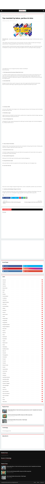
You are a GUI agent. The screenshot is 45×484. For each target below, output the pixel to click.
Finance (23, 312)
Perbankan (23, 356)
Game (23, 316)
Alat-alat (23, 279)
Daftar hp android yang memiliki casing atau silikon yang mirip (20, 414)
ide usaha (23, 328)
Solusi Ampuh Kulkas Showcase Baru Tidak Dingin (17, 419)
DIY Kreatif (23, 304)
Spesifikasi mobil (23, 379)
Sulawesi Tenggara (23, 383)
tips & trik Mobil (23, 395)
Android (6, 194)
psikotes (23, 363)
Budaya (23, 294)
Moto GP (23, 350)
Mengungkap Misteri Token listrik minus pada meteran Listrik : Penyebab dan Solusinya (25, 409)
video (23, 399)
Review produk (23, 365)
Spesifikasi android (23, 377)
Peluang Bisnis (23, 354)
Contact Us (42, 482)
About (38, 482)
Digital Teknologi (23, 302)
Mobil (23, 344)
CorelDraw (23, 298)
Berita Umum (23, 288)
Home (35, 482)
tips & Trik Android (9, 15)
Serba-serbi (23, 371)
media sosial (23, 342)
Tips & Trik (23, 389)
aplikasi (23, 284)
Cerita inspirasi (23, 296)
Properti (23, 359)
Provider (23, 361)
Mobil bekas (23, 346)
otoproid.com (9, 482)
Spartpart (23, 375)
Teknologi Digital (23, 385)
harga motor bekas (23, 324)
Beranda (3, 15)
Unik (23, 397)
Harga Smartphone (23, 326)
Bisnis (23, 290)
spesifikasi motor (23, 381)
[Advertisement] (22, 4)
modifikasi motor (23, 348)
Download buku (23, 306)
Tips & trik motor (23, 391)
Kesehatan (23, 338)
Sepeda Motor (23, 369)
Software (23, 373)
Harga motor (23, 322)
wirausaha (23, 401)
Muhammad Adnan (6, 20)
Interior (23, 330)
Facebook (23, 310)
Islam (23, 334)
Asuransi (23, 286)
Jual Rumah (23, 336)
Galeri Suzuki (23, 314)
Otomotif (23, 352)
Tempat (23, 387)
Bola (23, 292)
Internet (23, 332)
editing (23, 308)
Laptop (23, 340)
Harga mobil (23, 320)
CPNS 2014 (23, 300)
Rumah (23, 367)
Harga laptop (23, 318)
